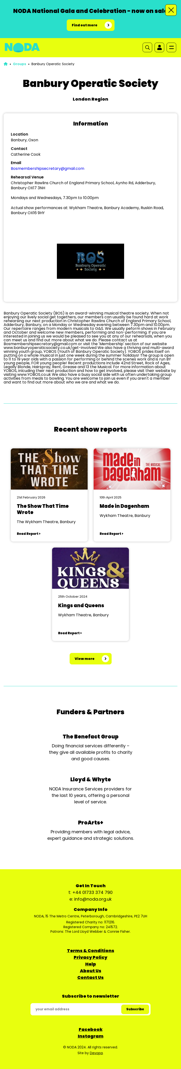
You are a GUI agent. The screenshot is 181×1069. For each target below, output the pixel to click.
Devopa (96, 1053)
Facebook (91, 1029)
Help (90, 964)
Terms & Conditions (90, 951)
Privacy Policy (90, 957)
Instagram (90, 1036)
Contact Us (90, 977)
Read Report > (28, 534)
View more (85, 658)
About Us (90, 971)
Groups (19, 64)
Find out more (84, 25)
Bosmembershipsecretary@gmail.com (47, 168)
